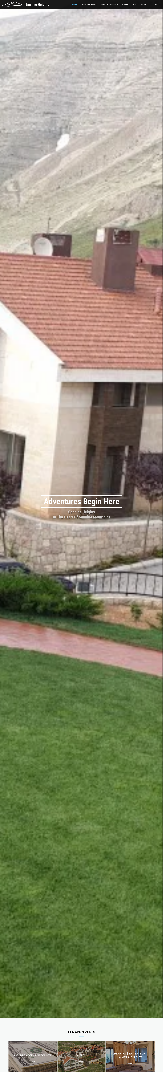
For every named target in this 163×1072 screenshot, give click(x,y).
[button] (152, 4)
